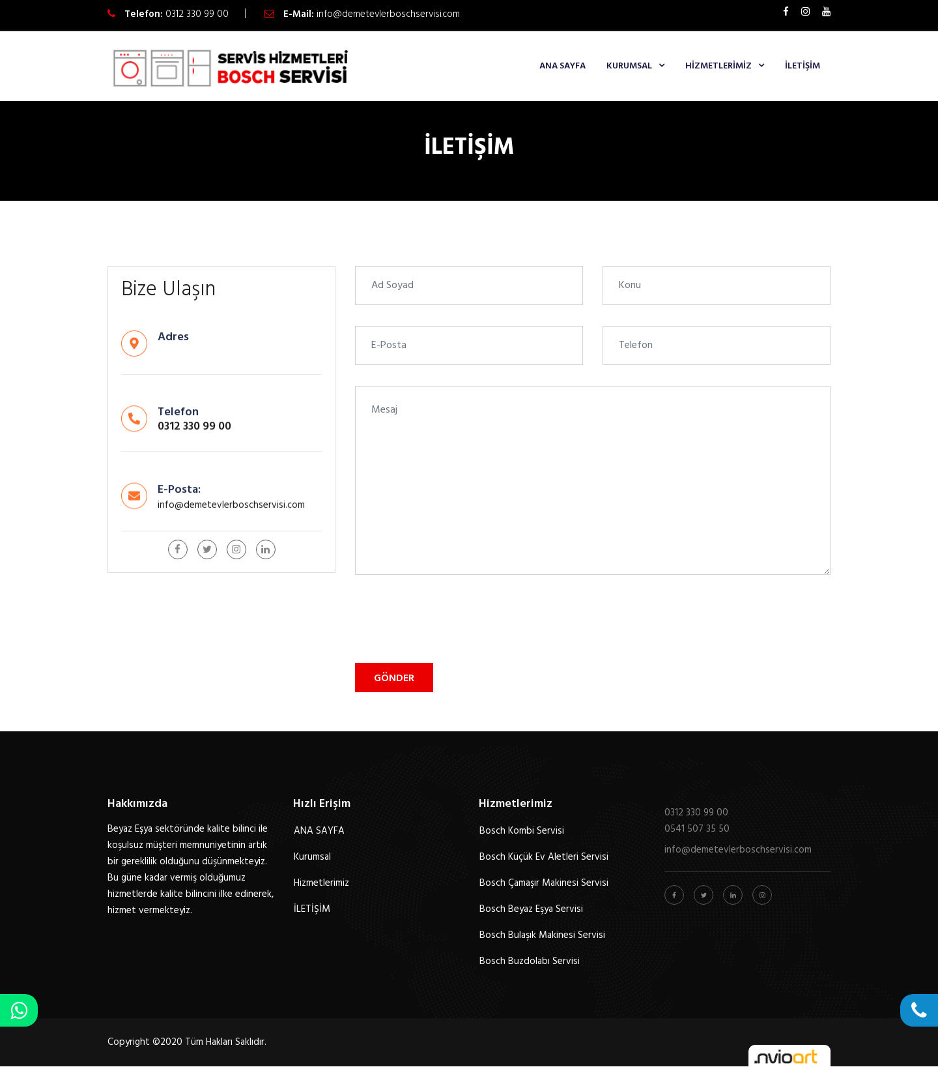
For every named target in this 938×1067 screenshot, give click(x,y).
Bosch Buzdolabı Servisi (529, 961)
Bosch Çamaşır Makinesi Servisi (543, 883)
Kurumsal (629, 66)
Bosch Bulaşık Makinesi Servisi (542, 935)
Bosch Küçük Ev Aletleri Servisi (543, 857)
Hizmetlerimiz (718, 66)
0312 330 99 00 (197, 14)
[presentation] (454, 621)
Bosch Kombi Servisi (521, 831)
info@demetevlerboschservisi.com (388, 14)
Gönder (394, 678)
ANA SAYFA (562, 66)
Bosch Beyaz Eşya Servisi (531, 909)
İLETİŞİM (802, 66)
